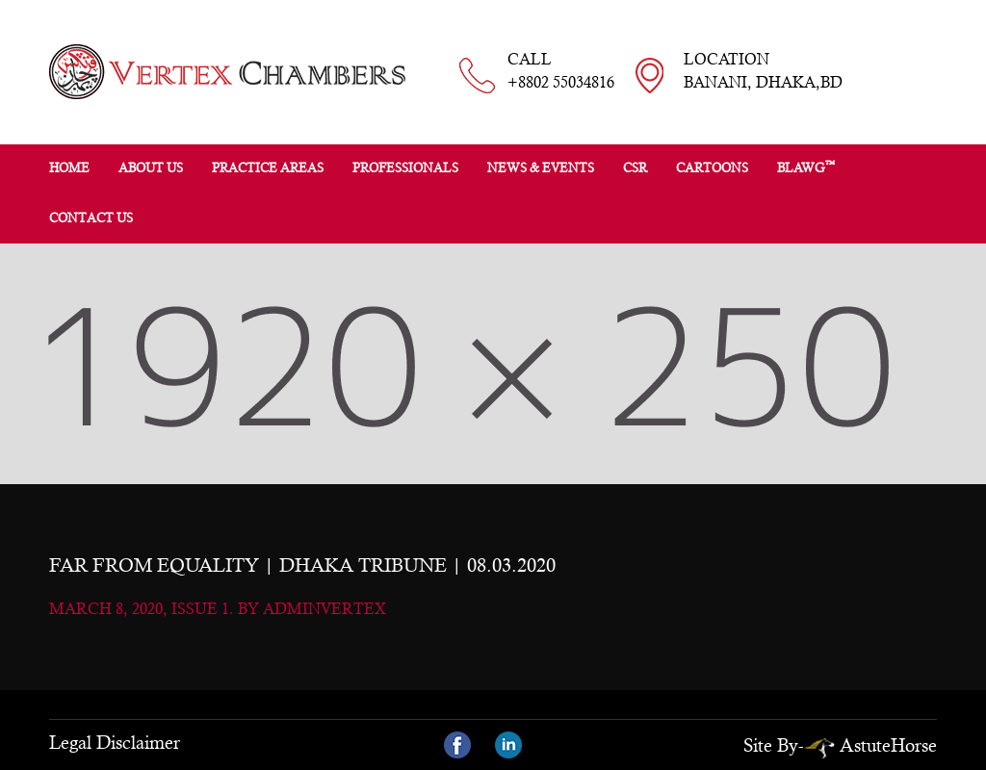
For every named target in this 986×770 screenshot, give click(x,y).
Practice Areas (268, 168)
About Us (150, 168)
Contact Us (91, 218)
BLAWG (806, 167)
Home (69, 168)
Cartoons (712, 168)
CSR (635, 168)
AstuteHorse (870, 745)
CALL (560, 72)
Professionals (405, 168)
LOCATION (763, 72)
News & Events (540, 168)
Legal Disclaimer (114, 742)
